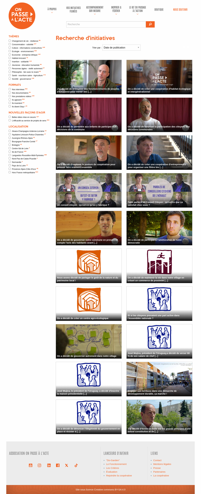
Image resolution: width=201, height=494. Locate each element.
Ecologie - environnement (23, 51)
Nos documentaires (20, 92)
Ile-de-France (17, 151)
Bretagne (15, 144)
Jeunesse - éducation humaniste (25, 65)
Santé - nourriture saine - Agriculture (27, 75)
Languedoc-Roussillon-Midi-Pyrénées (28, 155)
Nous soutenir (180, 9)
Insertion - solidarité (20, 61)
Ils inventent (16, 103)
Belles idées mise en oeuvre (24, 117)
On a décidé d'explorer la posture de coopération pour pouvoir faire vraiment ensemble (86, 165)
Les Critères (112, 468)
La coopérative (161, 475)
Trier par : (116, 48)
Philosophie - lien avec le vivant (25, 71)
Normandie (16, 162)
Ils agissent (16, 99)
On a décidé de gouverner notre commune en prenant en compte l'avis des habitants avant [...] (87, 241)
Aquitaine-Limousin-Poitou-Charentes (27, 134)
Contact (157, 460)
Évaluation (111, 471)
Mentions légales (162, 464)
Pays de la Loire (18, 165)
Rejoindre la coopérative (119, 475)
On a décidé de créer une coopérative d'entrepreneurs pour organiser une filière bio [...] (157, 165)
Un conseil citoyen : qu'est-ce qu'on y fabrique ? (83, 205)
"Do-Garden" (113, 460)
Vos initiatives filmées (73, 9)
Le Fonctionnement (116, 464)
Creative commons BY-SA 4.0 (109, 489)
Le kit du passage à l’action (137, 9)
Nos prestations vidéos (21, 96)
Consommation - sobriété (22, 44)
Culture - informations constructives (27, 47)
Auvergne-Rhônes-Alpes (22, 138)
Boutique (159, 9)
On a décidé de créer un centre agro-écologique (82, 318)
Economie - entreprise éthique (25, 54)
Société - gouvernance (21, 78)
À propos (52, 9)
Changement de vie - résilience (25, 40)
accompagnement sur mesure (94, 9)
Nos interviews (18, 89)
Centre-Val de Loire (19, 148)
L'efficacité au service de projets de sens (29, 120)
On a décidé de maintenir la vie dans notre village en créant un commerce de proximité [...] (156, 279)
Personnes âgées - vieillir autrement (27, 68)
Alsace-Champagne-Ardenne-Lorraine (27, 131)
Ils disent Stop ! (18, 106)
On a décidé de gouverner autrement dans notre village (86, 356)
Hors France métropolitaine (23, 172)
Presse (157, 468)
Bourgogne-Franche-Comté (23, 141)
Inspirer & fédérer (116, 9)
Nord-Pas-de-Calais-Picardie (23, 158)
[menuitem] (52, 9)
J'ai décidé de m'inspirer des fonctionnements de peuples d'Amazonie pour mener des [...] (88, 90)
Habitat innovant (18, 58)
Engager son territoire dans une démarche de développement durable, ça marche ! (152, 392)
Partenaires (159, 471)
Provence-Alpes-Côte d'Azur (23, 169)
